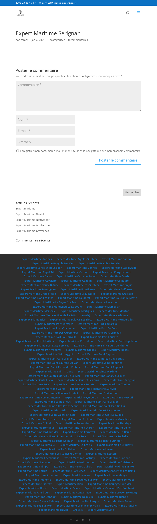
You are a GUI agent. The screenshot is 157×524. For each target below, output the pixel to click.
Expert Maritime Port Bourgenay (40, 397)
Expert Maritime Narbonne (111, 315)
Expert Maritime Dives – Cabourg (39, 501)
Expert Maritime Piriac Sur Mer (115, 466)
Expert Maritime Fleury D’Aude (40, 285)
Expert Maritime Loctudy (79, 458)
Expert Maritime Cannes (82, 267)
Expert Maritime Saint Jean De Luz (104, 406)
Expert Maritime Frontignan (38, 289)
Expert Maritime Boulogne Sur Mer (109, 484)
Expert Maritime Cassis (115, 276)
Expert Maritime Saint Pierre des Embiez (55, 367)
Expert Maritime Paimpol (33, 466)
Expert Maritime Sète (101, 509)
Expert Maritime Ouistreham (117, 462)
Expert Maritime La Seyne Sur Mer (55, 302)
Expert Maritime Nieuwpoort (33, 219)
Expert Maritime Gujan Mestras (74, 423)
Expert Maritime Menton (114, 311)
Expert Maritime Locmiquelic (41, 458)
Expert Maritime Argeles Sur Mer (77, 259)
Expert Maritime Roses (114, 350)
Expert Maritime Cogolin (76, 280)
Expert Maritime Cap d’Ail (38, 272)
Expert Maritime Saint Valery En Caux (53, 414)
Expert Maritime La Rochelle (110, 436)
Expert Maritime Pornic (32, 471)
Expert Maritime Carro (38, 276)
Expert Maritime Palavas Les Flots (71, 319)
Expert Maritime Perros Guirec (73, 466)
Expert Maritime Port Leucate (99, 337)
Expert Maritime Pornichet (68, 471)
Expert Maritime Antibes (36, 259)
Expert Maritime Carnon (73, 272)
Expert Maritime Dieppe (113, 497)
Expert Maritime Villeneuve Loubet (56, 393)
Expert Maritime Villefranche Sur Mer (93, 388)
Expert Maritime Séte (36, 384)
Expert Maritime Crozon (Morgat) (116, 492)
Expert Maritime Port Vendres (42, 350)
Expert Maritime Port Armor (100, 393)
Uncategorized (56, 40)
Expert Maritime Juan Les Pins (34, 298)
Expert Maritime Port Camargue (98, 324)
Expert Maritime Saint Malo (49, 410)
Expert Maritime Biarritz (37, 484)
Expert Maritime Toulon (115, 384)
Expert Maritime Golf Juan (116, 289)
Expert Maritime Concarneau (73, 492)
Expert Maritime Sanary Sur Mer (105, 376)
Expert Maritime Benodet (118, 479)
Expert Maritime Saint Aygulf (55, 354)
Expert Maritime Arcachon (42, 475)
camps (25, 40)
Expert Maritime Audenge (111, 475)
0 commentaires (78, 40)
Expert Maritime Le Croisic (75, 445)
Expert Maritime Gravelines (32, 231)
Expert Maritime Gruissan (117, 293)
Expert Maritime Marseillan (103, 306)
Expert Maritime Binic (69, 484)
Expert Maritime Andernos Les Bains (112, 471)
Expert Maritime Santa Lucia (35, 380)
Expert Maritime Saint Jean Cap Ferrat (100, 358)
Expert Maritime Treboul (77, 419)
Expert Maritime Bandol (117, 259)
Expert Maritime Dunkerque (33, 225)
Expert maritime (25, 208)
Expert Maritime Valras (51, 388)
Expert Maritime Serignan (120, 380)
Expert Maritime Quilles (81, 350)
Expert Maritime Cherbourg (33, 492)
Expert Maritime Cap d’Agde (119, 267)
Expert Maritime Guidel (36, 423)
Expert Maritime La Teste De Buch (52, 440)
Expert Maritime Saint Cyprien (97, 354)
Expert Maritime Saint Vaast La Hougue (95, 410)
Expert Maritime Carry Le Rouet (76, 276)
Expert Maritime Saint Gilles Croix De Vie (53, 406)
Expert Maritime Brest (33, 488)
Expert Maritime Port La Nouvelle (55, 337)
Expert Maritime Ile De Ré (115, 427)
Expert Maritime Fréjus (118, 285)
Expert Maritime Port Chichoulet (55, 328)
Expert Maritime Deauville (77, 497)
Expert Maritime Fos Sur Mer (81, 285)
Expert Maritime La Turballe (37, 445)
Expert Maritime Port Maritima (35, 341)
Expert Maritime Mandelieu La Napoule (57, 306)
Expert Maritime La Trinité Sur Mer (100, 440)
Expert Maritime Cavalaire (40, 280)
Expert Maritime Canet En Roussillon (39, 267)
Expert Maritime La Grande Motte (116, 298)
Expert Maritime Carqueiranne (112, 272)
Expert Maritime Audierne (35, 479)
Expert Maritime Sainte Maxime (97, 371)
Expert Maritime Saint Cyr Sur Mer (50, 358)
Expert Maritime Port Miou (76, 341)
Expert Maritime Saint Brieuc (53, 401)
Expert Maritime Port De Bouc (99, 328)
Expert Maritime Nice (32, 319)
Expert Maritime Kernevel (79, 432)
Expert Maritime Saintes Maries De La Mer (54, 376)
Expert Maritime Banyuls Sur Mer (53, 263)
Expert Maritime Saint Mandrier (102, 362)
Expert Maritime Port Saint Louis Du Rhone (101, 345)
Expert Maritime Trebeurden (39, 419)
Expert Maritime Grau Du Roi (78, 293)
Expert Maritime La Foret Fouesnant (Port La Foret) (56, 436)
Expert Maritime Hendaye (115, 423)
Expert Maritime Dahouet (41, 497)
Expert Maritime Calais (65, 488)
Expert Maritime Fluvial (30, 214)
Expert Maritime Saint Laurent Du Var (54, 362)
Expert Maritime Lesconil (101, 453)
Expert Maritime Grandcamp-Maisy (78, 505)
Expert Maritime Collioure (112, 280)
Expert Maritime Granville (121, 505)
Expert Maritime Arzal (76, 475)
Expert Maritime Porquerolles (115, 319)
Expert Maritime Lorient (115, 458)
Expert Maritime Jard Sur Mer (40, 432)
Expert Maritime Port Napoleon (117, 341)
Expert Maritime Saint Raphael (104, 367)
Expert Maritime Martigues (77, 311)
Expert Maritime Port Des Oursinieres (55, 332)
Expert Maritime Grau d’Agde (38, 293)
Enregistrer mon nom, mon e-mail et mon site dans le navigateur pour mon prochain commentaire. (80, 151)
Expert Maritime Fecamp (119, 501)
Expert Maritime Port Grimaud (102, 332)
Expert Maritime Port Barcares (54, 324)
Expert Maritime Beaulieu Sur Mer (99, 263)
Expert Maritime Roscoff (118, 397)
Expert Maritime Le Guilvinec (58, 449)
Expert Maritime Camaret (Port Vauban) (109, 488)
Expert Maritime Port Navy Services (47, 345)
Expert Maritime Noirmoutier (76, 462)
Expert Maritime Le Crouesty (115, 445)
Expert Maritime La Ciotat (74, 298)
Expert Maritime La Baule (115, 432)
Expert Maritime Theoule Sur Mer (75, 384)
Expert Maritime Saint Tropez (54, 371)
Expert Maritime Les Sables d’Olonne (59, 453)
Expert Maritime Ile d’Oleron (76, 427)
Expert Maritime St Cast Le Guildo (102, 414)
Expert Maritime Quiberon (81, 397)
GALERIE (78, 509)
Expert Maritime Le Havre (97, 449)
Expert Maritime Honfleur (38, 427)
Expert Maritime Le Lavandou (100, 302)
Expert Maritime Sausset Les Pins (78, 380)
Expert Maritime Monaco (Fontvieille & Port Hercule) (57, 315)
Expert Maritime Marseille (39, 311)
